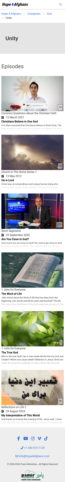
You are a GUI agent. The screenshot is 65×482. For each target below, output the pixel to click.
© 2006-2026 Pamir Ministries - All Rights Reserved (32, 464)
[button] (60, 4)
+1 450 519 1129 (32, 448)
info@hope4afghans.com (32, 456)
